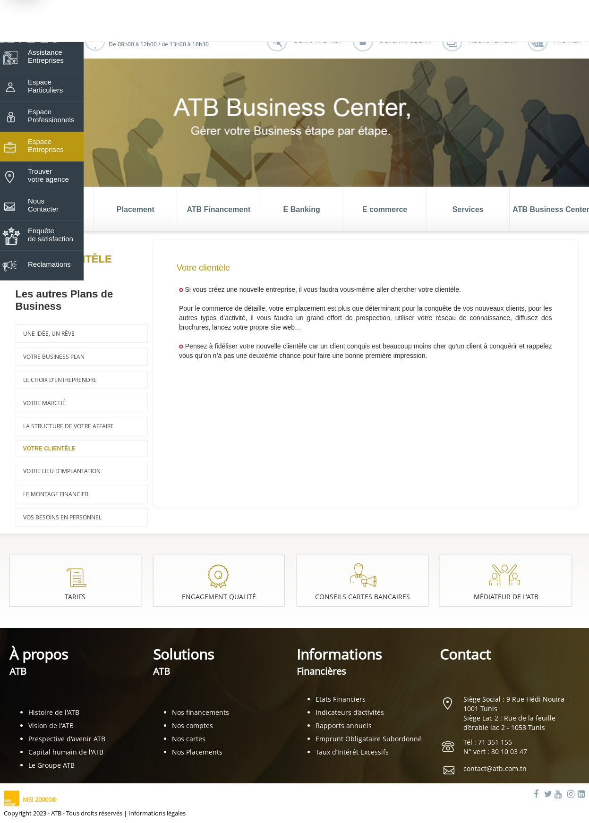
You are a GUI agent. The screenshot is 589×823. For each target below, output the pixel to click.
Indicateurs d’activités (350, 712)
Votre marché (44, 403)
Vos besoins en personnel (62, 517)
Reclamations (49, 264)
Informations (339, 661)
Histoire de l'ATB (53, 712)
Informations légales (157, 813)
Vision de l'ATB (51, 725)
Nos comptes (192, 725)
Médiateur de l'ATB (506, 596)
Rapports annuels (344, 725)
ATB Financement (218, 209)
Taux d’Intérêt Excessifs (352, 751)
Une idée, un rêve (49, 334)
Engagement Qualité (219, 596)
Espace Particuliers (45, 86)
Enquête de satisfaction (50, 235)
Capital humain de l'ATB (65, 751)
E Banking (301, 209)
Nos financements (200, 712)
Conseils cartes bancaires (362, 596)
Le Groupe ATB (51, 765)
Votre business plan (54, 357)
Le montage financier (55, 494)
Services (468, 209)
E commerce (384, 209)
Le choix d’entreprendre (60, 380)
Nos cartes (188, 738)
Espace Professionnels (51, 116)
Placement (135, 209)
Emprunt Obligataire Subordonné (369, 738)
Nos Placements (197, 751)
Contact (465, 654)
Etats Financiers (341, 699)
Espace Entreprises (46, 145)
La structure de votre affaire (68, 426)
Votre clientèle (49, 448)
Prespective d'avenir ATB (66, 738)
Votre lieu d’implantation (62, 471)
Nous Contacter (43, 205)
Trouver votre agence (48, 175)
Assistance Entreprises (46, 56)
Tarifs (75, 596)
